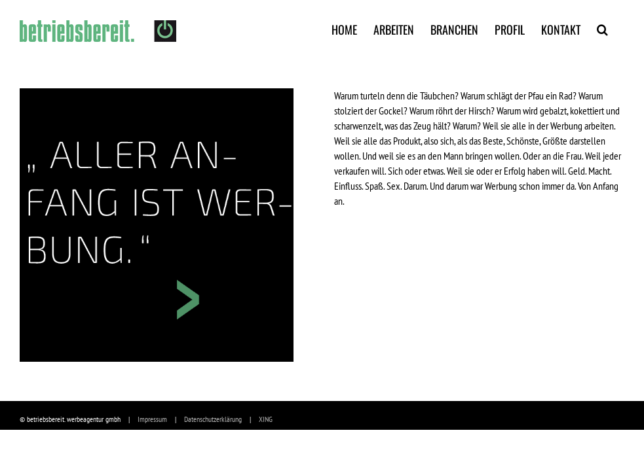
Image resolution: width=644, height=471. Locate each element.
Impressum (152, 419)
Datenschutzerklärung (213, 419)
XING (266, 419)
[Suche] (602, 28)
